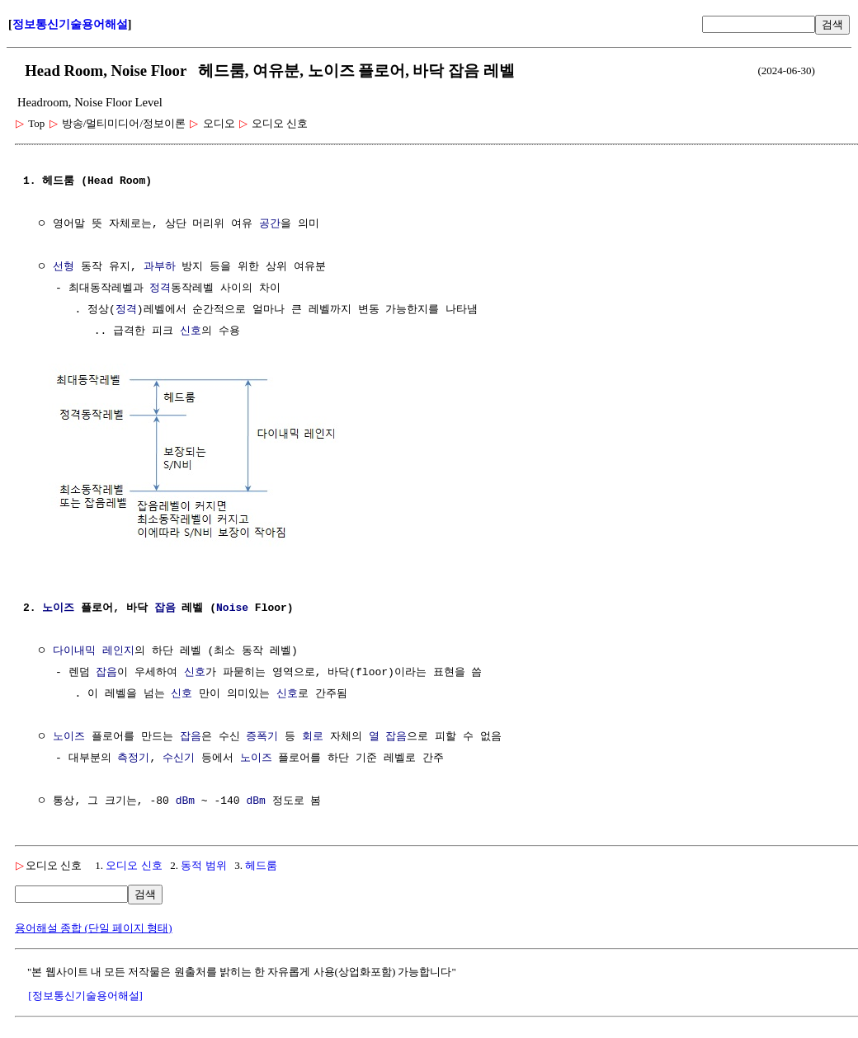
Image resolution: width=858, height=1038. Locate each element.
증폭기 (262, 735)
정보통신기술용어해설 (70, 24)
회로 (312, 735)
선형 (63, 267)
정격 (160, 288)
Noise (232, 606)
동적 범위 (203, 863)
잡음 (165, 606)
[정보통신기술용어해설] (85, 994)
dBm (185, 799)
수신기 (179, 756)
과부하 (160, 267)
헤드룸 (261, 863)
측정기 (133, 756)
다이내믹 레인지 (93, 649)
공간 (269, 224)
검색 (832, 24)
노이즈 (58, 606)
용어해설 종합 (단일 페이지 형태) (93, 926)
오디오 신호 (134, 863)
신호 (190, 331)
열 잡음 (388, 735)
